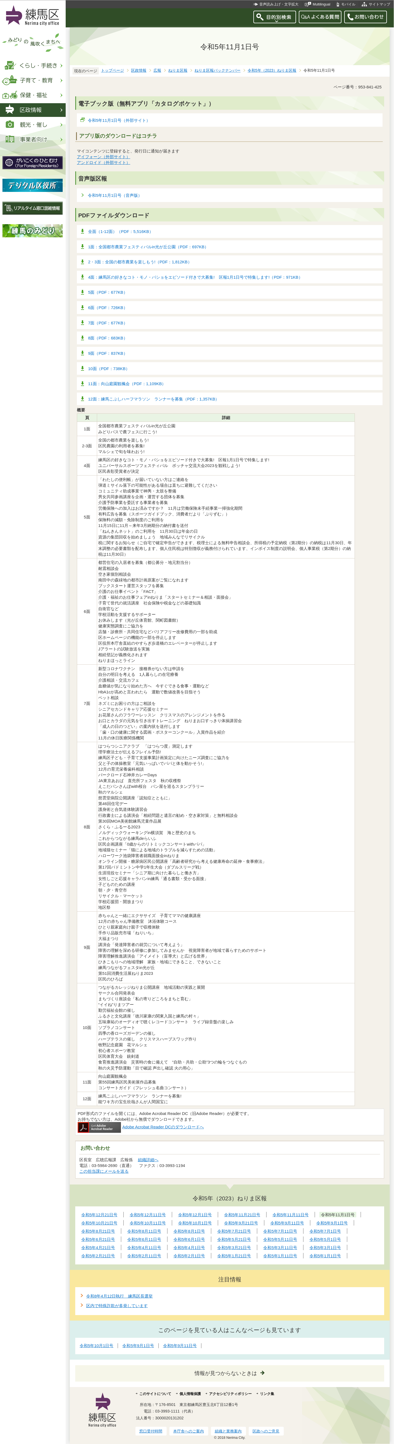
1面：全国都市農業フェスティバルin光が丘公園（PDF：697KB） (148, 246)
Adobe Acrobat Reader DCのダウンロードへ (141, 1127)
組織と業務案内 (228, 1431)
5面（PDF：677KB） (108, 292)
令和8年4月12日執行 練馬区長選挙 (119, 1296)
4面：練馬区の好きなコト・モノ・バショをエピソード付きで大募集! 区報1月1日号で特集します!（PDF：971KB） (195, 277)
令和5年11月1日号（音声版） (115, 195)
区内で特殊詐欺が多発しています (117, 1305)
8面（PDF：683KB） (108, 338)
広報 (157, 70)
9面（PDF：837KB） (108, 353)
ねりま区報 (177, 70)
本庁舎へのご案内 (188, 1431)
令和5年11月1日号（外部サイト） (119, 120)
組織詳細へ (148, 1159)
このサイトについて (155, 1394)
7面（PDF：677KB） (108, 323)
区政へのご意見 (266, 1431)
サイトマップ (379, 4)
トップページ (112, 70)
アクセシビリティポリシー (230, 1394)
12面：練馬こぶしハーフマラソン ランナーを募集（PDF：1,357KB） (153, 399)
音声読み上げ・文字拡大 (279, 4)
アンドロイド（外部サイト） (104, 162)
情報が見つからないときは (226, 1373)
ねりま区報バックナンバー (218, 70)
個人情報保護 (190, 1394)
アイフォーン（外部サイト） (104, 156)
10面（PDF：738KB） (109, 368)
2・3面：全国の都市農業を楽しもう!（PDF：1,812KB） (140, 262)
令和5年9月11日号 (180, 1345)
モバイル (348, 4)
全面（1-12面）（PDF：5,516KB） (120, 231)
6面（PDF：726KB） (108, 307)
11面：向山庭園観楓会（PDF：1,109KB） (127, 383)
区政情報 (138, 70)
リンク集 (267, 1394)
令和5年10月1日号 (96, 1345)
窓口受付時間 (150, 1431)
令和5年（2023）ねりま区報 (272, 70)
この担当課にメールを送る (104, 1171)
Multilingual (321, 4)
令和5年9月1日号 (138, 1345)
